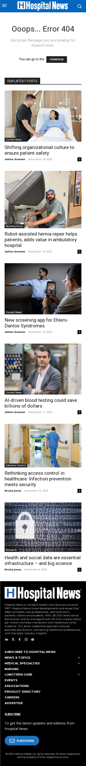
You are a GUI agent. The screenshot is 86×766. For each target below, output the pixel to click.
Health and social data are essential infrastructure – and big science (43, 560)
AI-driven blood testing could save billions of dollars (41, 403)
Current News (14, 139)
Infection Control (16, 465)
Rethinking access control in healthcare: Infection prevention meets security (38, 478)
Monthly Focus (14, 226)
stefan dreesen (15, 159)
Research (11, 549)
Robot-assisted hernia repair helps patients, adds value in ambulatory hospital (41, 239)
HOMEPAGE (57, 59)
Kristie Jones (13, 490)
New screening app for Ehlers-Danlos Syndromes (36, 323)
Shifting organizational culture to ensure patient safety (39, 150)
